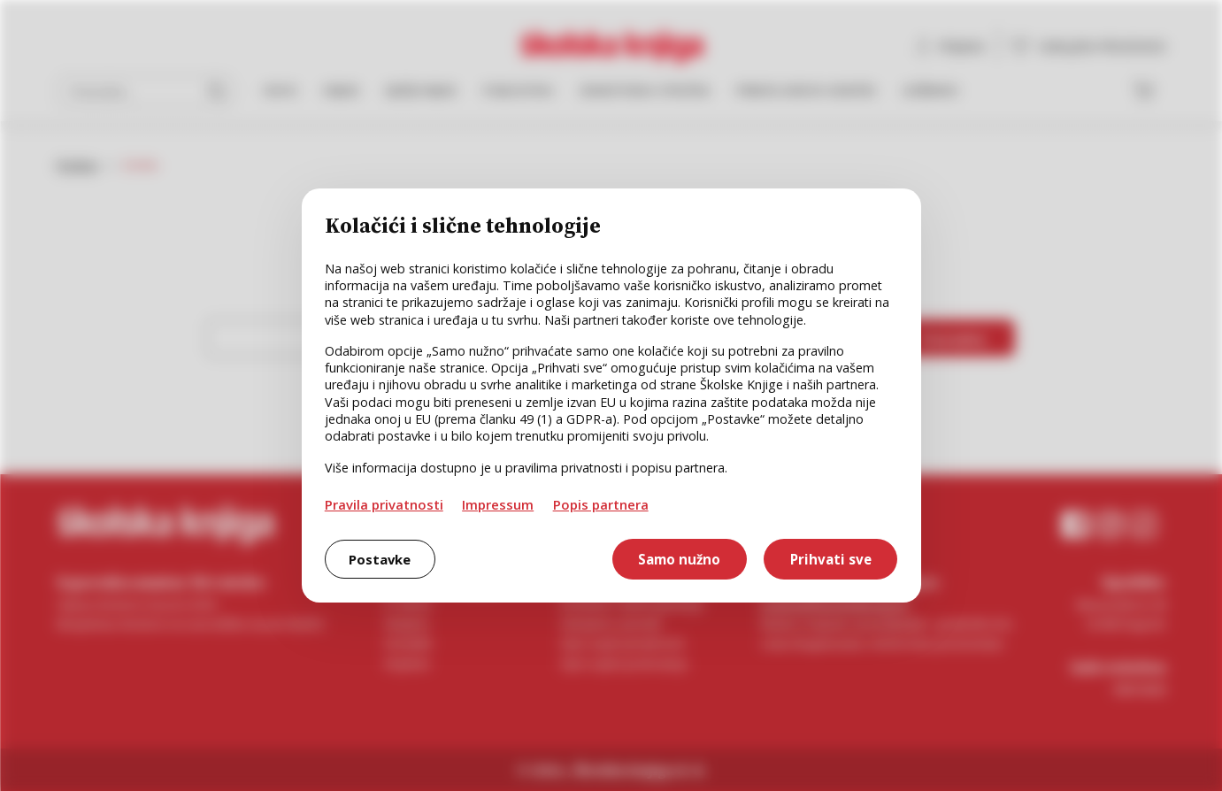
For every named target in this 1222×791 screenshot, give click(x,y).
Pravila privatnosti (384, 504)
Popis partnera (601, 504)
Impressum (498, 504)
